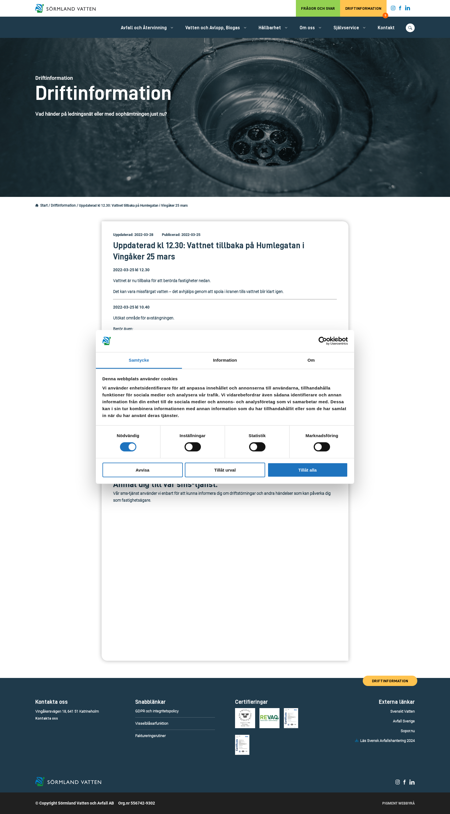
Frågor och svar (318, 8)
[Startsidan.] (36, 206)
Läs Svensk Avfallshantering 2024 (387, 741)
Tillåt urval (225, 469)
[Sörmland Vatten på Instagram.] (393, 9)
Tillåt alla (307, 469)
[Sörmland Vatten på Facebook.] (400, 9)
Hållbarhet (270, 28)
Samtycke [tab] (139, 360)
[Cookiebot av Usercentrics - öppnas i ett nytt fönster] (323, 341)
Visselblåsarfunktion (151, 723)
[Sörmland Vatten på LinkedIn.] (407, 9)
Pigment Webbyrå (398, 803)
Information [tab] (225, 360)
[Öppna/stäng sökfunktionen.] (410, 28)
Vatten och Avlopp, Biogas (212, 28)
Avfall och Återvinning (144, 28)
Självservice (346, 28)
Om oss (307, 28)
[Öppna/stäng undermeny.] (171, 27)
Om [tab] (311, 360)
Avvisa (143, 469)
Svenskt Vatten (402, 711)
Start (44, 206)
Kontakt (386, 28)
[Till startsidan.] (68, 8)
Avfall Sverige (404, 721)
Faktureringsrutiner (150, 736)
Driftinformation (366, 11)
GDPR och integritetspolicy (157, 711)
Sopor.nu (408, 731)
